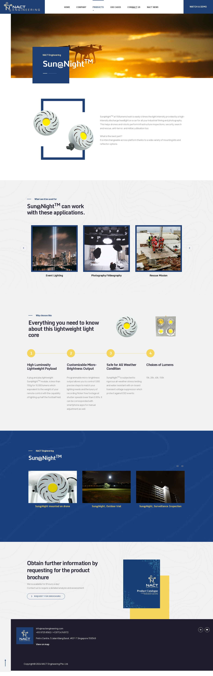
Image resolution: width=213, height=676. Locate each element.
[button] (23, 248)
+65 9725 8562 (43, 632)
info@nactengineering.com (49, 628)
